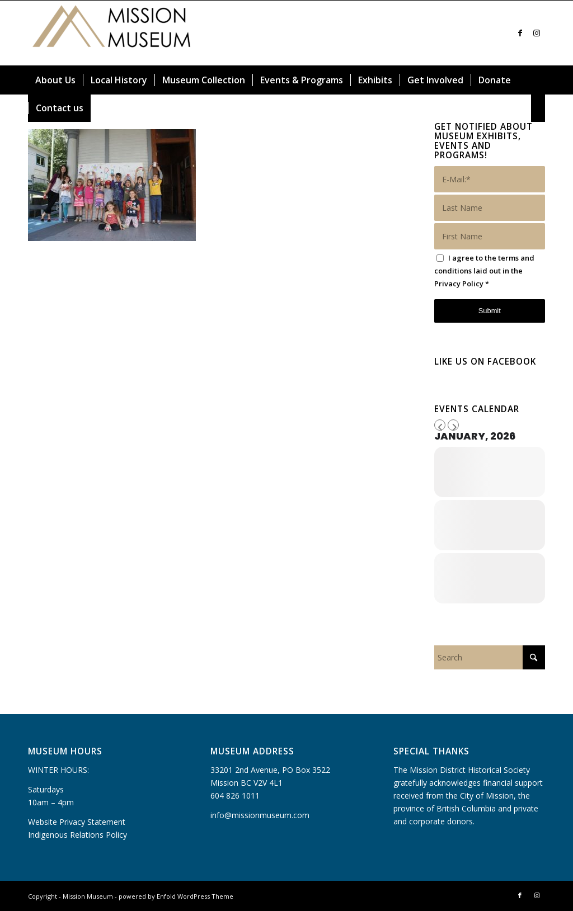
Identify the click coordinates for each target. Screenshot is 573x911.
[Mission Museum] (112, 33)
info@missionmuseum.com (259, 815)
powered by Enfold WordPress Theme (176, 896)
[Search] (538, 108)
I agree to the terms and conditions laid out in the (484, 271)
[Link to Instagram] (536, 33)
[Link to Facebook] (519, 33)
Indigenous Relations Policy (77, 834)
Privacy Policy (458, 284)
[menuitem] (55, 80)
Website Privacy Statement (76, 821)
